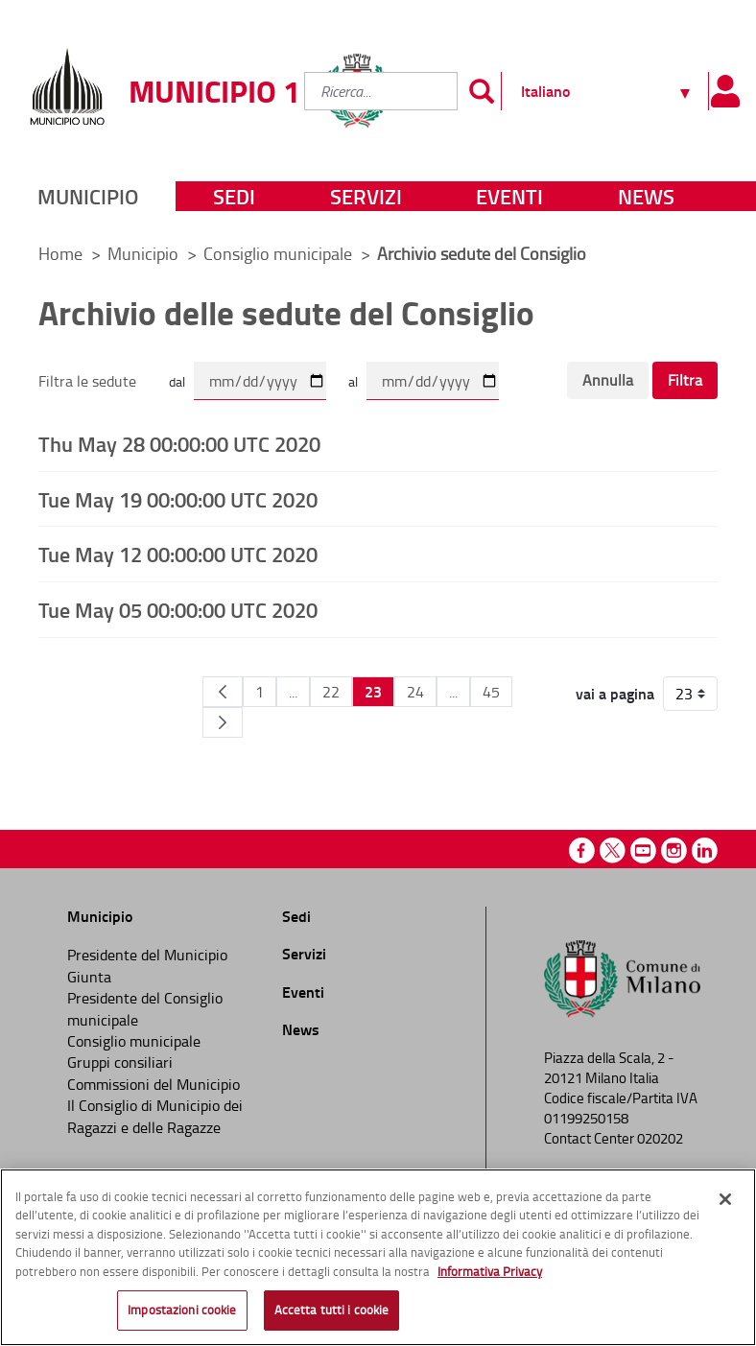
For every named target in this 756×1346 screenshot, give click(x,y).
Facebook (582, 850)
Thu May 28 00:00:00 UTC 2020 (179, 443)
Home (60, 253)
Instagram (674, 850)
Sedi (234, 196)
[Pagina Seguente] (222, 722)
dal (177, 381)
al (353, 381)
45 (491, 691)
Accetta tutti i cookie (332, 1309)
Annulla (607, 379)
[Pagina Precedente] (222, 691)
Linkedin (705, 850)
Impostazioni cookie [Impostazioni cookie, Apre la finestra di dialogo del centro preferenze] (182, 1309)
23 (373, 691)
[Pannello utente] (725, 91)
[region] (378, 1257)
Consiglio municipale (279, 253)
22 (331, 691)
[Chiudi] (725, 1199)
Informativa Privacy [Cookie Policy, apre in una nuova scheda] (489, 1271)
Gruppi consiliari (120, 1062)
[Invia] (481, 91)
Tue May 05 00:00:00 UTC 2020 (178, 609)
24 (415, 691)
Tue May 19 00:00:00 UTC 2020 (178, 499)
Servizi (366, 196)
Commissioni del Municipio (153, 1084)
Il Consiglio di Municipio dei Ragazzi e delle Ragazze (155, 1116)
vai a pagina (615, 693)
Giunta (89, 976)
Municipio (87, 196)
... (293, 691)
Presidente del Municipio (147, 954)
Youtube (643, 850)
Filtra (685, 379)
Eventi (509, 196)
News (646, 196)
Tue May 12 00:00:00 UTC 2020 (178, 553)
